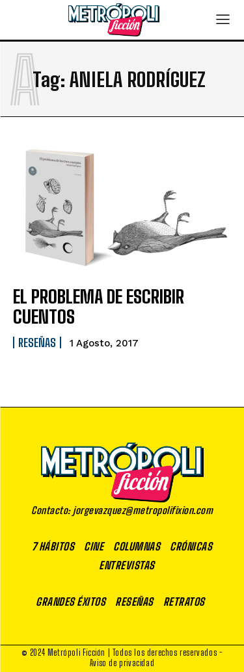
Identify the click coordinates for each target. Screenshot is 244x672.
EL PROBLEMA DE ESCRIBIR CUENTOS (98, 306)
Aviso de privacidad (122, 663)
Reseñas (37, 342)
